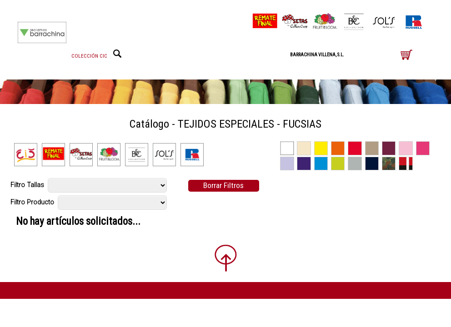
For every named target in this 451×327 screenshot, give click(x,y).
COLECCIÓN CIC (89, 56)
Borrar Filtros (223, 185)
